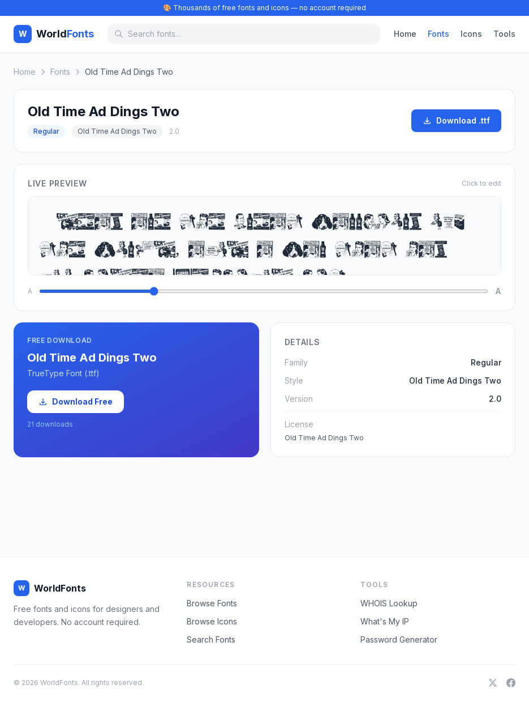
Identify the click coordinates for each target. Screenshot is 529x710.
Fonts (438, 34)
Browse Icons (212, 621)
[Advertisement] (264, 497)
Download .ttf (456, 120)
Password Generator (398, 639)
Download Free (75, 401)
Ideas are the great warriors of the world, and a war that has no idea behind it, (264, 235)
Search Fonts (211, 639)
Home (405, 34)
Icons (471, 34)
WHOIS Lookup (389, 603)
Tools (504, 34)
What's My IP (384, 621)
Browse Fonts (212, 603)
